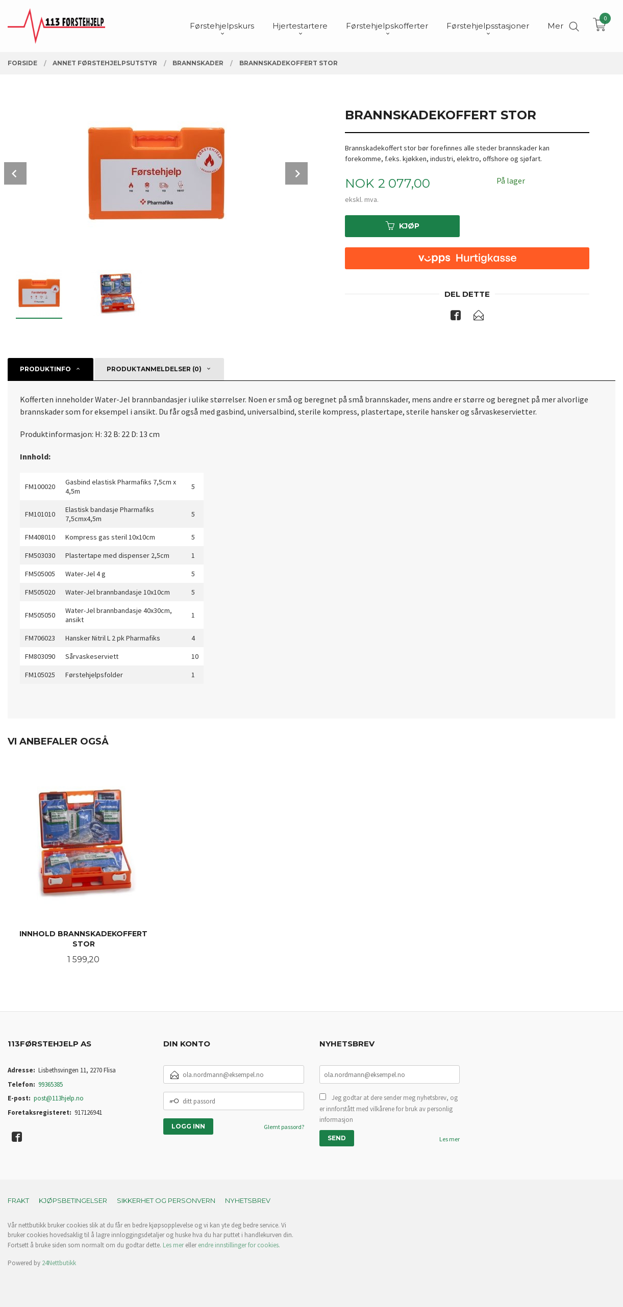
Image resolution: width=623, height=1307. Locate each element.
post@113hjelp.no (59, 1098)
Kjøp (402, 225)
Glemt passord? (284, 1127)
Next (296, 173)
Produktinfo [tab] (45, 369)
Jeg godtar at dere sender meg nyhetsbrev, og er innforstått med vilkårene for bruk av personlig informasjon (388, 1108)
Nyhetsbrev (247, 1200)
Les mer (449, 1139)
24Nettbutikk (59, 1263)
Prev (15, 173)
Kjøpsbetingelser (73, 1200)
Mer (555, 26)
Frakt (18, 1200)
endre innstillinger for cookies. (239, 1245)
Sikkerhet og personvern (166, 1200)
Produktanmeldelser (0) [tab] (154, 369)
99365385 (50, 1084)
